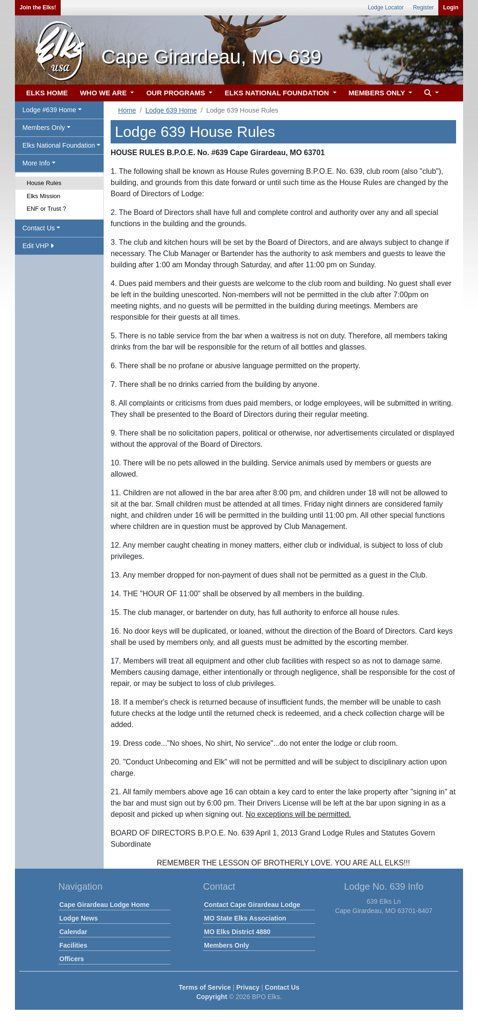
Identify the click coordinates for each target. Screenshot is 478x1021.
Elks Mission (43, 196)
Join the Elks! (38, 7)
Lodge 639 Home (171, 110)
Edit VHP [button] (38, 246)
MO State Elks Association (245, 918)
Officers (71, 959)
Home (127, 110)
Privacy (248, 987)
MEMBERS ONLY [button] (378, 93)
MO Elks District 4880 (237, 931)
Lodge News (78, 918)
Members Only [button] (43, 127)
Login (450, 7)
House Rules (44, 182)
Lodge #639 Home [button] (49, 110)
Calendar (73, 931)
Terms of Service (205, 987)
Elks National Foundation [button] (58, 145)
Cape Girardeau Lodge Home (104, 904)
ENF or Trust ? (46, 208)
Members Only (226, 945)
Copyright (211, 996)
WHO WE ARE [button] (104, 93)
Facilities (73, 945)
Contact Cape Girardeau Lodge (252, 904)
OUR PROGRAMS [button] (176, 93)
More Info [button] (36, 163)
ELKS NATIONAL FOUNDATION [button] (278, 93)
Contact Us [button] (38, 228)
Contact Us (282, 987)
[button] (430, 93)
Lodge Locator (386, 7)
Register (423, 7)
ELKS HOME (47, 93)
